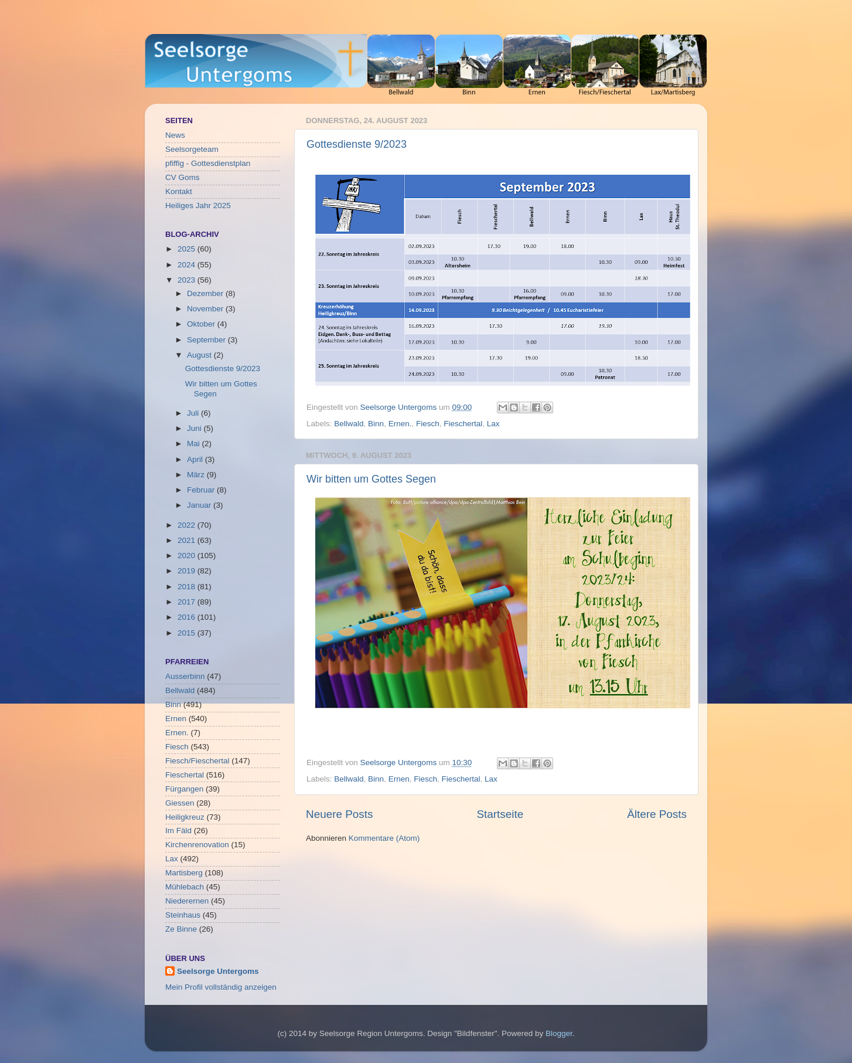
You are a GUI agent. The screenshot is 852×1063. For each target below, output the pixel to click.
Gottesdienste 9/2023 (356, 144)
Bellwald (348, 423)
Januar (200, 505)
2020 (187, 555)
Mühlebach (184, 886)
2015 (187, 633)
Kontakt (178, 191)
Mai (194, 443)
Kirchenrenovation (197, 844)
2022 (187, 525)
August (200, 355)
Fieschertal (463, 423)
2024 (187, 264)
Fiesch (427, 423)
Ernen (399, 779)
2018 (187, 586)
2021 (187, 540)
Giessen (180, 803)
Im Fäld (178, 830)
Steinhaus (182, 915)
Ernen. (400, 423)
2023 (187, 280)
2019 (187, 570)
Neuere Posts (339, 814)
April (196, 459)
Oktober (202, 324)
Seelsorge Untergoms (218, 971)
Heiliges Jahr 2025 (198, 205)
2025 (187, 248)
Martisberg (184, 872)
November (206, 308)
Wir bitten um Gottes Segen (371, 479)
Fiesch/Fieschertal (197, 760)
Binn (376, 423)
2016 (187, 617)
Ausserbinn (185, 676)
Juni (195, 428)
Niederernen (187, 900)
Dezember (206, 293)
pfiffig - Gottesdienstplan (207, 163)
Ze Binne (181, 929)
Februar (202, 489)
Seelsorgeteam (192, 149)
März (197, 474)
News (175, 135)
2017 (187, 601)
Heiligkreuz (185, 817)
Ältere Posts (657, 814)
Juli (194, 413)
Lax (493, 423)
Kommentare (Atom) (384, 838)
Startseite (499, 814)
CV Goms (182, 177)
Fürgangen (184, 788)
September (207, 339)
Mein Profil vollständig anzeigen (221, 987)
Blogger (559, 1033)
